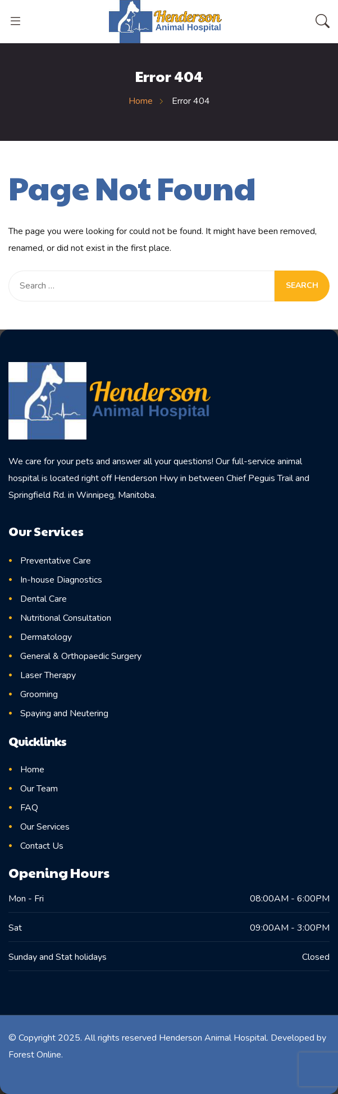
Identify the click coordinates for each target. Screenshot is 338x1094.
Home (32, 769)
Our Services (45, 827)
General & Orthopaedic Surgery (80, 656)
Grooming (39, 694)
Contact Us (41, 846)
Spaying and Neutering (64, 713)
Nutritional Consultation (65, 618)
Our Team (39, 788)
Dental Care (43, 599)
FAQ (29, 808)
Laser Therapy (48, 675)
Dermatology (46, 637)
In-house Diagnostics (61, 580)
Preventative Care (55, 561)
